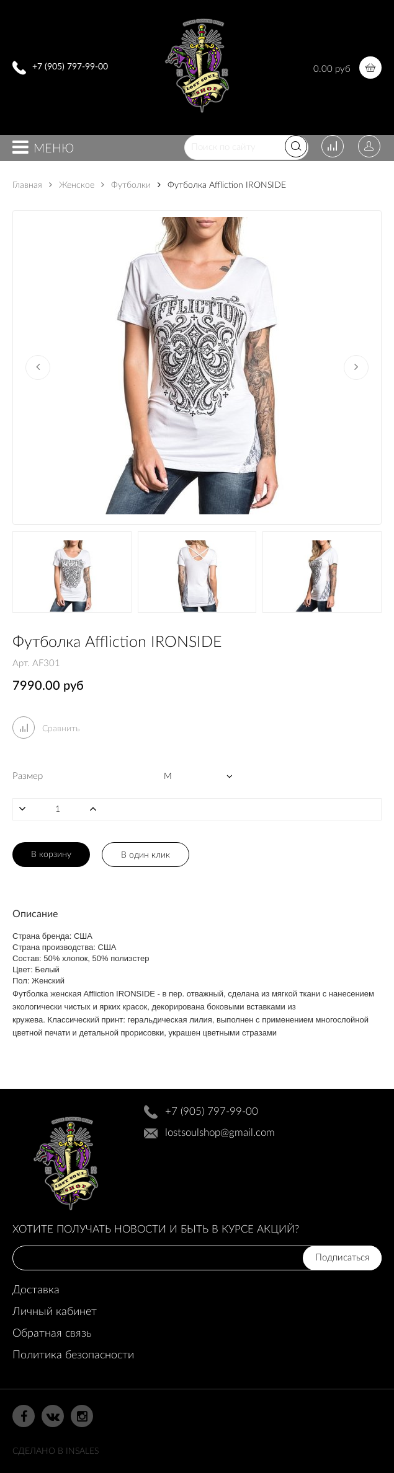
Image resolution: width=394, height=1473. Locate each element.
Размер (27, 776)
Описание (35, 914)
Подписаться (342, 1257)
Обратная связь (51, 1333)
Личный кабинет (54, 1311)
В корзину (51, 854)
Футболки (126, 185)
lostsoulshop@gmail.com (220, 1132)
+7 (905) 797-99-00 (70, 67)
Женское (71, 185)
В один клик (145, 855)
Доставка (36, 1290)
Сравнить (46, 728)
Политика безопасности (73, 1355)
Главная (27, 185)
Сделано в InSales (55, 1451)
